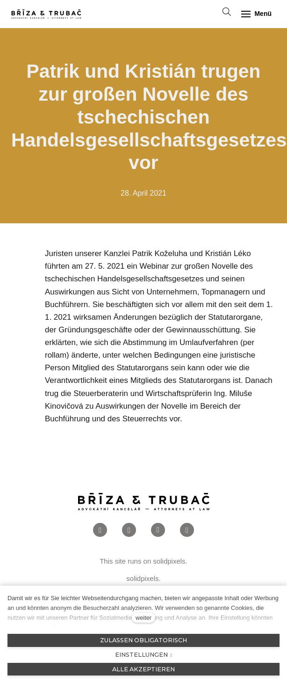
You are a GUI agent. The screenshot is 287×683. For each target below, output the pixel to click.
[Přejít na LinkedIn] (158, 530)
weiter (143, 617)
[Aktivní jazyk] (206, 14)
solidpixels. (170, 561)
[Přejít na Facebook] (100, 530)
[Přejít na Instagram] (129, 530)
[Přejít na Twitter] (187, 530)
